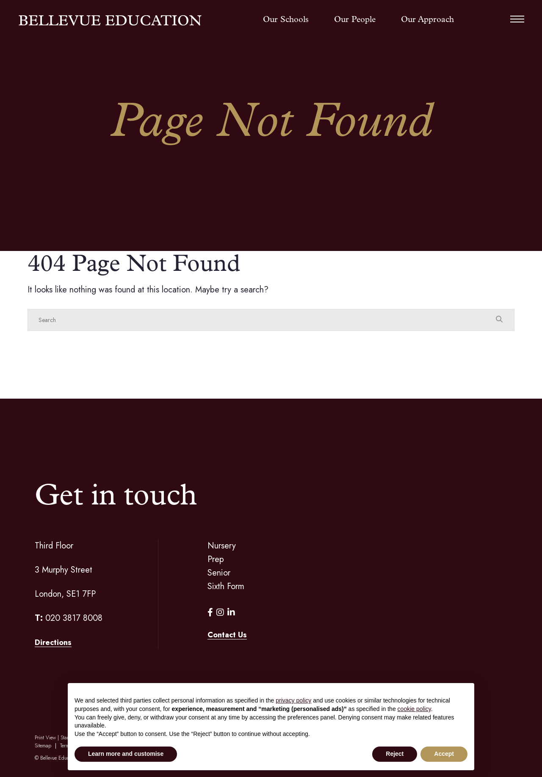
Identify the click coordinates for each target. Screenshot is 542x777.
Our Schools (286, 20)
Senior (218, 573)
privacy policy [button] (293, 700)
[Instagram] (220, 612)
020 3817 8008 (73, 618)
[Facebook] (210, 612)
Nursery (221, 546)
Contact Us (227, 634)
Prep (215, 559)
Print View (45, 737)
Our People (355, 20)
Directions (53, 642)
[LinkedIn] (231, 612)
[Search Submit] (499, 319)
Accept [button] (444, 753)
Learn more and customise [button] (125, 753)
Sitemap (43, 745)
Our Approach (427, 20)
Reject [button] (395, 753)
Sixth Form (225, 586)
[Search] (262, 320)
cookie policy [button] (414, 708)
